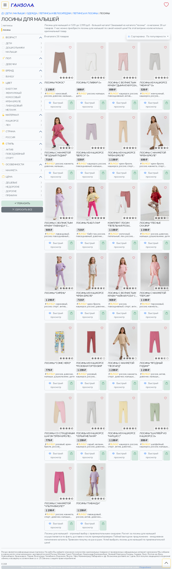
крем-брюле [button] (13, 101)
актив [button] (9, 149)
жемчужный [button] (14, 92)
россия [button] (10, 137)
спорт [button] (10, 158)
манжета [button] (11, 170)
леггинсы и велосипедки (55, 13)
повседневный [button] (15, 153)
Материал (10, 115)
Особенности (13, 164)
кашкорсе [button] (12, 120)
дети (8, 13)
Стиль (8, 144)
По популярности (147, 36)
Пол (6, 58)
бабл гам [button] (11, 88)
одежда (32, 13)
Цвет (7, 83)
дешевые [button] (11, 182)
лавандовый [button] (14, 105)
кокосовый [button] (13, 97)
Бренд (8, 71)
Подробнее (145, 567)
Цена (7, 177)
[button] (3, 43)
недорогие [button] (12, 186)
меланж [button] (11, 109)
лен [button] (8, 125)
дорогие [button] (11, 191)
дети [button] (9, 43)
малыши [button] (11, 51)
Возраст (9, 37)
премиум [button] (11, 195)
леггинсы (7, 25)
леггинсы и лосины (85, 13)
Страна (8, 131)
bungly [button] (10, 76)
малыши (19, 13)
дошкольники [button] (15, 47)
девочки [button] (11, 64)
